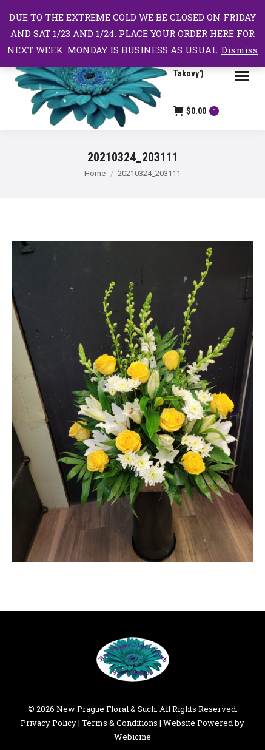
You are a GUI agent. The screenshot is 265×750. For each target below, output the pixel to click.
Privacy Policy (48, 722)
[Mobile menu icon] (242, 76)
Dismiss (239, 50)
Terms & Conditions (120, 722)
